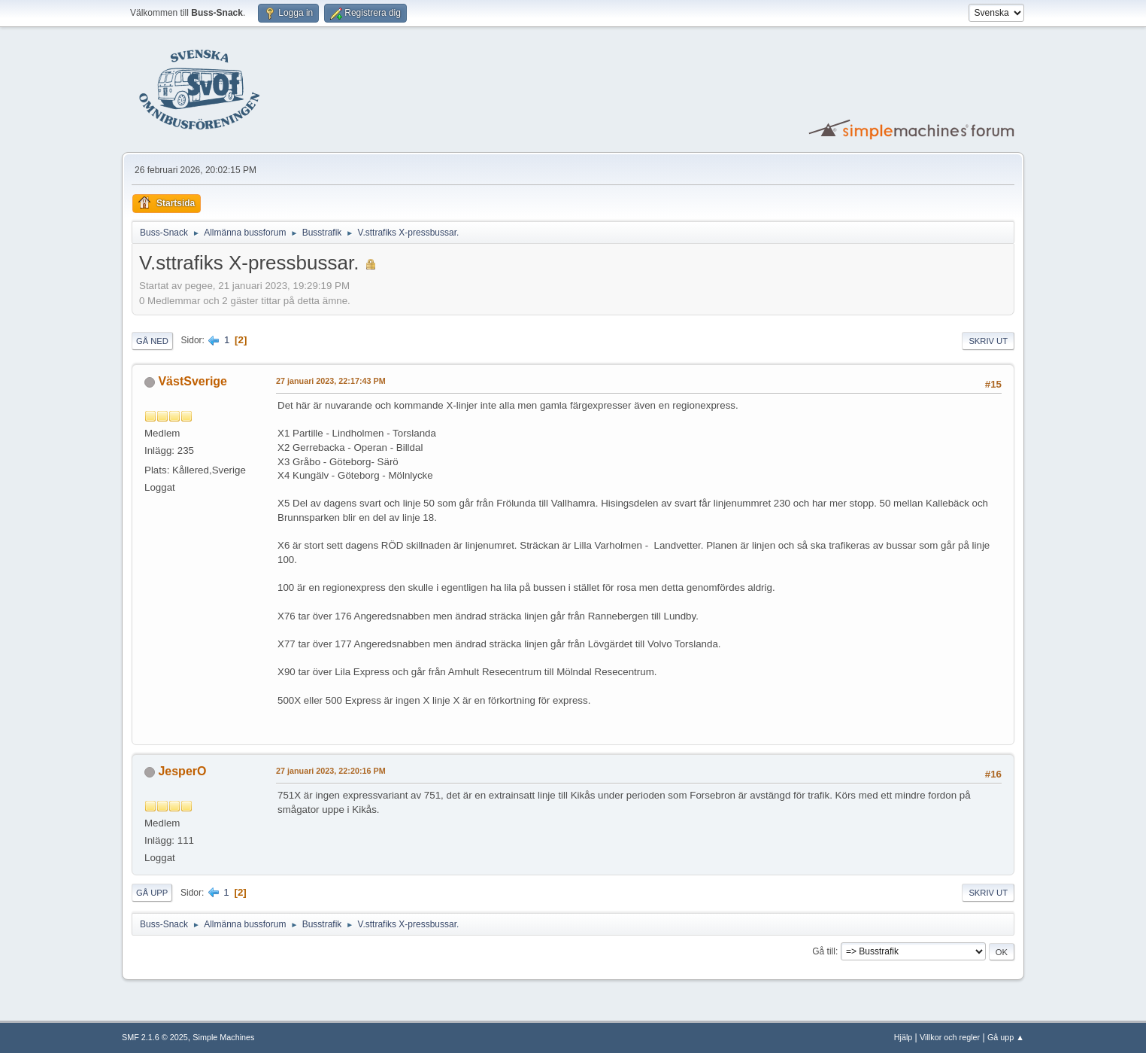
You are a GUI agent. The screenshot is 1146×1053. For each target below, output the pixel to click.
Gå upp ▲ (1005, 1037)
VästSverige (192, 381)
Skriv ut (988, 340)
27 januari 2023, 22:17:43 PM (331, 380)
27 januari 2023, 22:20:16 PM (331, 770)
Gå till (823, 951)
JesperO (182, 771)
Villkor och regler (950, 1037)
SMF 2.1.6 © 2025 (155, 1037)
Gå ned (152, 340)
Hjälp (903, 1037)
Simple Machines (223, 1037)
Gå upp (152, 892)
